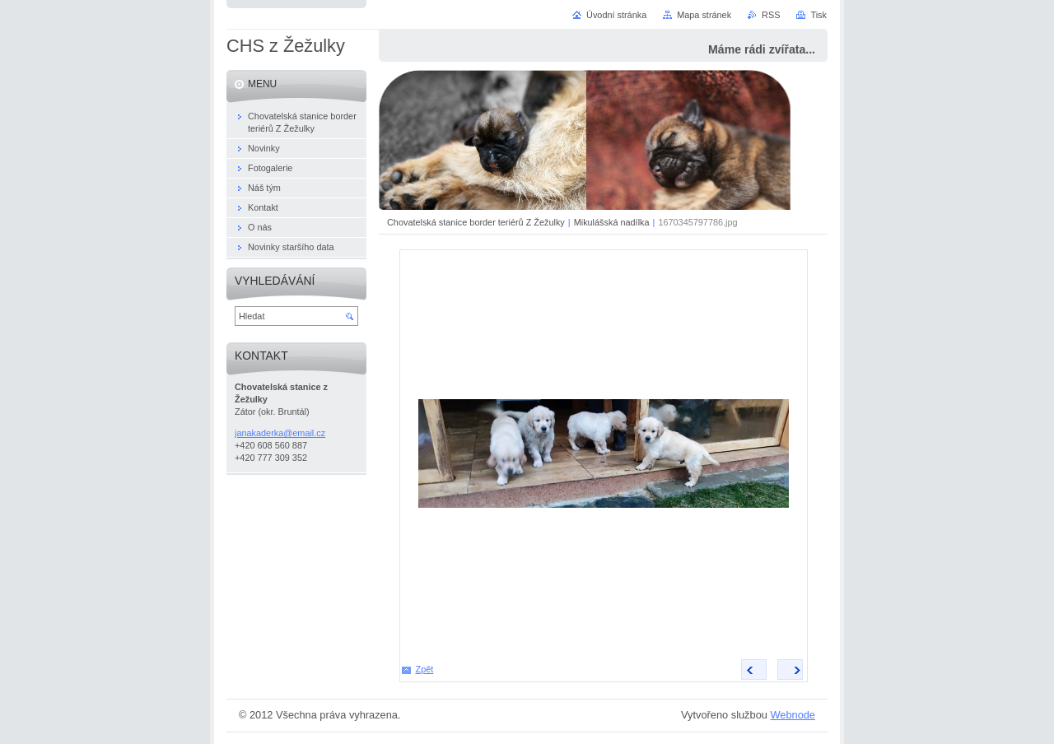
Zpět (425, 669)
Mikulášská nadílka (612, 222)
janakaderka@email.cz (280, 433)
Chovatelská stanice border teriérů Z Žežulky (476, 222)
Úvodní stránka (616, 15)
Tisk (818, 15)
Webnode (792, 715)
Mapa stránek (704, 15)
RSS (771, 15)
